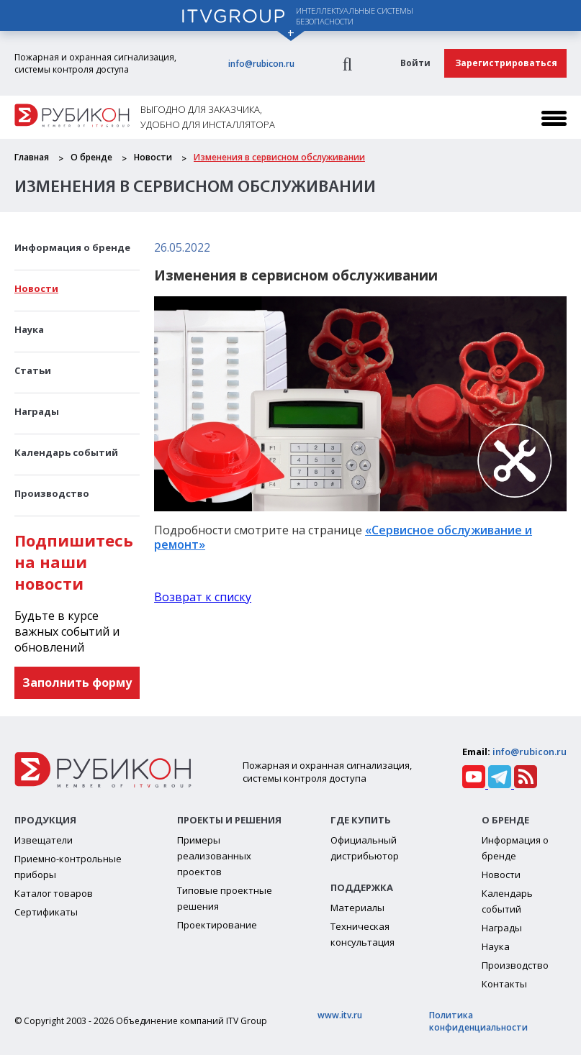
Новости (153, 157)
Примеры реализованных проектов (214, 856)
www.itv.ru (339, 1015)
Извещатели (43, 840)
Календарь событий (66, 452)
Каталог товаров (53, 893)
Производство (51, 493)
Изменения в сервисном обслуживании (279, 157)
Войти (415, 63)
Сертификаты (46, 911)
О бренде (91, 157)
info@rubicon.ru (261, 64)
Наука (29, 329)
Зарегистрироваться (506, 63)
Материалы (357, 907)
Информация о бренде (72, 247)
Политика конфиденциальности (478, 1021)
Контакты (504, 983)
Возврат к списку (202, 597)
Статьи (32, 370)
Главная (31, 157)
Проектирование (217, 924)
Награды (36, 411)
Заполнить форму (77, 682)
